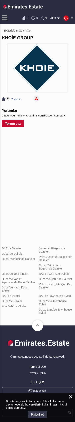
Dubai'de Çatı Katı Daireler (55, 279)
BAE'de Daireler (12, 248)
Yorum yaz (13, 123)
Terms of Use (37, 366)
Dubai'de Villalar (12, 301)
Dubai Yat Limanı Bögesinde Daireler (51, 267)
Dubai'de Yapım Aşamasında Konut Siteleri (18, 280)
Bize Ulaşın (39, 390)
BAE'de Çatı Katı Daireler (55, 273)
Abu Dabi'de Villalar (14, 306)
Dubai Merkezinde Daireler (18, 258)
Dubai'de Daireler (12, 253)
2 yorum (16, 99)
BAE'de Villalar (11, 295)
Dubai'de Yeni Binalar (15, 273)
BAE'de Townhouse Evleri (55, 295)
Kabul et (37, 414)
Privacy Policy (37, 373)
